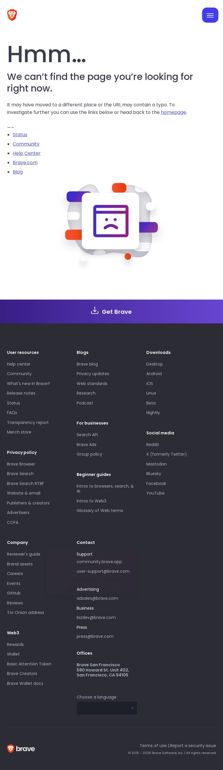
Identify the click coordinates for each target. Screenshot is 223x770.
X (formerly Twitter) (166, 454)
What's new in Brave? (28, 383)
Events (13, 583)
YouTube (155, 493)
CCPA (12, 522)
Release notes (21, 393)
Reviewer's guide (23, 554)
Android (154, 374)
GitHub (14, 593)
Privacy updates (93, 374)
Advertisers (18, 512)
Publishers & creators (28, 503)
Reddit (152, 444)
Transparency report (28, 422)
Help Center (27, 153)
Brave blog (87, 364)
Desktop (154, 364)
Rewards (15, 644)
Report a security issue (193, 745)
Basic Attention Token (29, 664)
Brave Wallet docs (25, 683)
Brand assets (20, 564)
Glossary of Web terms (100, 510)
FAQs (12, 413)
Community (26, 144)
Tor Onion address (25, 612)
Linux (151, 393)
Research (86, 393)
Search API (87, 435)
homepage (173, 112)
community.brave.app (99, 562)
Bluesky (153, 474)
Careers (15, 573)
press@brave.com (95, 636)
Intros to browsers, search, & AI (105, 488)
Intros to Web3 (91, 501)
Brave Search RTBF (25, 483)
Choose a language (96, 697)
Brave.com (25, 162)
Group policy (89, 454)
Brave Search (20, 474)
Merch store (19, 432)
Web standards (92, 383)
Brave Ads (86, 444)
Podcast (85, 403)
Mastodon (156, 464)
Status (20, 134)
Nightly (153, 413)
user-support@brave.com (103, 571)
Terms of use (153, 745)
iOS (149, 383)
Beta (151, 403)
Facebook (156, 483)
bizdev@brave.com (96, 617)
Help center (18, 364)
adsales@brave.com (107, 597)
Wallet (13, 654)
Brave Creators (22, 673)
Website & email (23, 493)
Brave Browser (21, 464)
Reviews (15, 603)
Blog (18, 172)
